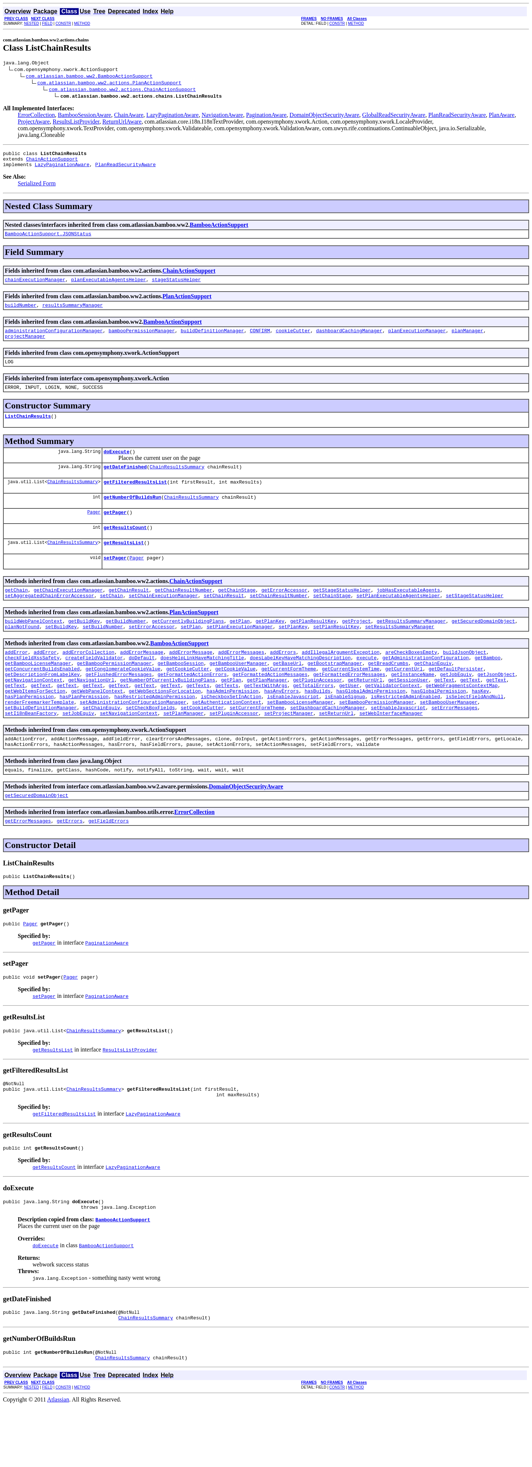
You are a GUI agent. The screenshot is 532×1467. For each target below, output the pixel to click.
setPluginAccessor (234, 753)
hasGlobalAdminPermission (370, 726)
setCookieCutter (202, 746)
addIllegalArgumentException (341, 679)
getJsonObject (496, 706)
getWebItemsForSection (35, 726)
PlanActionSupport (187, 303)
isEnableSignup (345, 733)
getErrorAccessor (284, 613)
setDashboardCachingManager (327, 746)
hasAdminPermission (232, 726)
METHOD (82, 23)
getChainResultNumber (183, 613)
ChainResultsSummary (177, 482)
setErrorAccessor (152, 653)
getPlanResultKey (313, 646)
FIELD (47, 23)
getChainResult (129, 613)
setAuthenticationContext (226, 739)
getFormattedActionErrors (191, 706)
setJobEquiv (78, 753)
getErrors (69, 866)
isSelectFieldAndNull (475, 733)
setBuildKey (61, 653)
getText (444, 713)
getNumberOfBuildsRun (132, 514)
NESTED (31, 23)
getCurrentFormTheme (288, 699)
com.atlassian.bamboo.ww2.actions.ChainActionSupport (122, 90)
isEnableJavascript (293, 733)
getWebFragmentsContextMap (462, 719)
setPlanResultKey (336, 653)
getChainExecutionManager (68, 613)
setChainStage (332, 619)
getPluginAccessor (317, 713)
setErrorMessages (455, 746)
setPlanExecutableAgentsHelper (398, 619)
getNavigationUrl (91, 713)
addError (16, 679)
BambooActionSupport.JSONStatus (48, 239)
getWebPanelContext (97, 726)
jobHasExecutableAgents (408, 613)
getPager (114, 531)
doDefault (141, 686)
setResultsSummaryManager (399, 653)
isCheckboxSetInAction (231, 733)
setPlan (191, 653)
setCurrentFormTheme (256, 746)
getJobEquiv (456, 706)
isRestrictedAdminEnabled (405, 733)
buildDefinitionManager (212, 339)
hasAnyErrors (281, 726)
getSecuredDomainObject (483, 646)
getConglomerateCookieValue (122, 699)
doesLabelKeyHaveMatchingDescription (300, 686)
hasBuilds (317, 726)
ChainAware (128, 116)
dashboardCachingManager (349, 339)
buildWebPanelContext (33, 646)
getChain (16, 613)
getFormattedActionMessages (269, 706)
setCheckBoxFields (150, 746)
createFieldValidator (94, 686)
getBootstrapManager (334, 693)
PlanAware (502, 116)
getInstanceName (412, 706)
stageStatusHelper (176, 286)
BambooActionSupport (219, 229)
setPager (114, 579)
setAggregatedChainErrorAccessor (49, 619)
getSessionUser (408, 713)
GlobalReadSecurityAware (393, 116)
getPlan (239, 646)
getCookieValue (235, 699)
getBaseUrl (287, 693)
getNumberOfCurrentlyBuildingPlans (167, 713)
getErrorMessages (28, 866)
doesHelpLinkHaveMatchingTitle (202, 686)
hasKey (480, 726)
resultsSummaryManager (72, 312)
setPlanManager (183, 753)
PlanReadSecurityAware (457, 116)
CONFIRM (260, 339)
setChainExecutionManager (163, 619)
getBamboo (488, 686)
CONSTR (63, 23)
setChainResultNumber (278, 619)
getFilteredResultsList (135, 498)
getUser (349, 719)
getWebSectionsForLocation (165, 726)
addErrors (283, 679)
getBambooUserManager (238, 693)
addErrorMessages (241, 679)
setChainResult (224, 619)
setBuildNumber (103, 653)
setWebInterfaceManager (391, 753)
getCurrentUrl (404, 699)
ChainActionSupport (52, 162)
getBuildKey (84, 646)
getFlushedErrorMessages (118, 706)
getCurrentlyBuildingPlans (188, 646)
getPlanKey (270, 646)
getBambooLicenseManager (38, 693)
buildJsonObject (464, 679)
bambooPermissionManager (142, 339)
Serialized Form (37, 188)
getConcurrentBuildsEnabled (42, 699)
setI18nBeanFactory (31, 753)
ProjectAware (34, 123)
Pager (93, 531)
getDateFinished (125, 482)
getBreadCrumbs (388, 693)
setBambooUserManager (448, 739)
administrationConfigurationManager (54, 339)
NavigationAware (222, 116)
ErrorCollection (36, 116)
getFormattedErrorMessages (349, 706)
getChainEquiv (432, 693)
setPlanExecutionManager (240, 653)
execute (367, 686)
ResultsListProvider (76, 123)
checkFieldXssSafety (32, 686)
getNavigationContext (33, 713)
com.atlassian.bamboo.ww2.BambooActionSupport (89, 77)
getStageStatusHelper (342, 613)
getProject (356, 646)
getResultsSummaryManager (411, 646)
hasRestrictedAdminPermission (154, 733)
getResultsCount (125, 547)
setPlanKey (293, 653)
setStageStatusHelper (475, 619)
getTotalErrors (313, 719)
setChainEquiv (101, 746)
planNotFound (22, 653)
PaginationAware (266, 116)
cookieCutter (293, 339)
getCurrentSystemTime (350, 699)
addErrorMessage (141, 679)
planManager (467, 339)
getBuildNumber (126, 646)
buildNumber (21, 312)
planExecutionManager (417, 339)
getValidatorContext (392, 719)
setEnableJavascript (398, 746)
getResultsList (123, 563)
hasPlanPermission (29, 733)
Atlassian (58, 1460)
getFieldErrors (108, 866)
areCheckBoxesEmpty (411, 679)
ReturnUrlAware (121, 123)
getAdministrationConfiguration (425, 686)
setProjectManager (288, 753)
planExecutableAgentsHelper (108, 286)
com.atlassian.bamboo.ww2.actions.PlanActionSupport (109, 83)
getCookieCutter (187, 699)
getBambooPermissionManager (114, 693)
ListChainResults (28, 429)
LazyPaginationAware (172, 116)
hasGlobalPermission (438, 726)
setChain (111, 619)
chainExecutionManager (35, 286)
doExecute (116, 465)
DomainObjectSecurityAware (324, 116)
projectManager (25, 346)
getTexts (198, 719)
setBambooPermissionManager (376, 739)
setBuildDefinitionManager (41, 746)
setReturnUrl (336, 753)
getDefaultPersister (456, 699)
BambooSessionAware (84, 116)
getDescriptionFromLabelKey (42, 706)
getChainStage (236, 613)
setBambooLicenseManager (300, 739)
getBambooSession (180, 693)
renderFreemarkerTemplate (39, 739)
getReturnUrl (365, 713)
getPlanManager (267, 713)
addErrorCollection (88, 679)
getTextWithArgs (265, 719)
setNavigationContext (128, 753)
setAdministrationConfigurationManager (133, 739)
